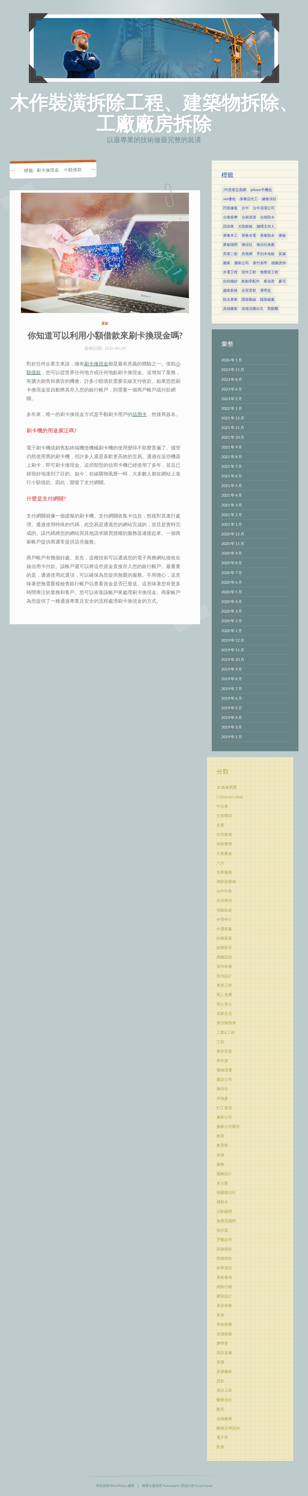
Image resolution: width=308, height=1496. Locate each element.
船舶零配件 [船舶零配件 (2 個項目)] (251, 281)
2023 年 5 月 (231, 398)
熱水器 (222, 1230)
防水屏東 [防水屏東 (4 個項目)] (230, 300)
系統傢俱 (224, 1277)
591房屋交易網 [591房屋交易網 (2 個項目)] (234, 190)
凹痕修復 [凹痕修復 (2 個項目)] (230, 208)
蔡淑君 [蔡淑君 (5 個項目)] (269, 281)
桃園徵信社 (226, 1192)
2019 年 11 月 (232, 649)
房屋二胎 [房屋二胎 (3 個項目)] (230, 254)
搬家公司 (224, 1117)
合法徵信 (224, 900)
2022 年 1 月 (231, 408)
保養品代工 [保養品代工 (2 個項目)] (249, 199)
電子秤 (222, 1437)
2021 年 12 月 (232, 418)
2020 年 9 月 (231, 553)
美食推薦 (224, 1324)
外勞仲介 (224, 919)
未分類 (222, 1183)
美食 (220, 1314)
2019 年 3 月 (231, 727)
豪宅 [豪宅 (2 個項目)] (282, 281)
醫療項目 (224, 1399)
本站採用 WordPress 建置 (115, 1485)
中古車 (222, 806)
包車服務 (224, 872)
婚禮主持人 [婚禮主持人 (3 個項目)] (266, 227)
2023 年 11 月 (232, 369)
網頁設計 (224, 1296)
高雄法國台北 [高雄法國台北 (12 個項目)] (252, 309)
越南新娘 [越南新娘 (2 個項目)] (230, 291)
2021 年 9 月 (231, 447)
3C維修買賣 (227, 787)
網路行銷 (224, 1286)
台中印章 (224, 891)
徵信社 (222, 1088)
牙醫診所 (224, 1239)
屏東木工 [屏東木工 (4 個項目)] (230, 236)
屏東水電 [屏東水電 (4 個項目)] (249, 236)
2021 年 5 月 (231, 485)
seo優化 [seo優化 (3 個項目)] (229, 199)
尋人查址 (224, 1004)
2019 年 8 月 (231, 678)
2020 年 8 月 (231, 562)
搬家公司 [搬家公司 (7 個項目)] (241, 263)
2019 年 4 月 (231, 717)
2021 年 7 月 (231, 466)
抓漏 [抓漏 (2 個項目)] (282, 254)
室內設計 (224, 975)
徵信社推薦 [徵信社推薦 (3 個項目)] (266, 245)
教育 (220, 1135)
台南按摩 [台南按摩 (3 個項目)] (230, 217)
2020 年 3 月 (231, 611)
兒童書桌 (224, 853)
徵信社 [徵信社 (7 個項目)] (247, 245)
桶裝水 (222, 1201)
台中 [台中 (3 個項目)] (245, 208)
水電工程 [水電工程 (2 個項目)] (230, 272)
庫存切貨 (224, 1051)
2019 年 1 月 (231, 736)
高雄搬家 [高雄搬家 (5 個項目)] (230, 309)
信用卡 (139, 414)
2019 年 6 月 (231, 698)
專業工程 (224, 985)
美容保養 (224, 1305)
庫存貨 (222, 1060)
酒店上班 (224, 1390)
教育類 (222, 1145)
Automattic (171, 1485)
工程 (220, 1041)
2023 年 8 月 (231, 379)
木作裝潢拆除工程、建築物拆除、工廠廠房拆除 (154, 112)
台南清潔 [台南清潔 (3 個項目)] (249, 217)
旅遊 (220, 1154)
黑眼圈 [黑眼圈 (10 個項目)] (272, 309)
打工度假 (224, 1107)
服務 (220, 1164)
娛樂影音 (224, 947)
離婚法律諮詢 (228, 1428)
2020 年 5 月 (231, 591)
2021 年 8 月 (231, 456)
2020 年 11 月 (232, 543)
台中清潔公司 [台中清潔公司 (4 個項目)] (264, 208)
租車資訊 (224, 1267)
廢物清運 (224, 1070)
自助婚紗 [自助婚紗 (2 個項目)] (230, 281)
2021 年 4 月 (231, 495)
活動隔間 (224, 1211)
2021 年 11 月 (232, 427)
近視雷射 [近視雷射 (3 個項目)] (249, 291)
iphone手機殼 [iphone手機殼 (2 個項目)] (261, 190)
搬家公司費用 (228, 1126)
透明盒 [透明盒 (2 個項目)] (265, 291)
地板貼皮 (224, 910)
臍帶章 (222, 1343)
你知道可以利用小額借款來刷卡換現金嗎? (105, 335)
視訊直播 (224, 1352)
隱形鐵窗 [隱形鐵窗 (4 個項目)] (267, 300)
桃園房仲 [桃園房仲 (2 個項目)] (278, 263)
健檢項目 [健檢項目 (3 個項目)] (269, 199)
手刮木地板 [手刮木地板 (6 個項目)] (266, 254)
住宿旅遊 (224, 834)
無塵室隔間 (226, 1220)
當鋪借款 (224, 1258)
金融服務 (224, 1418)
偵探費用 (224, 843)
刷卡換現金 (96, 363)
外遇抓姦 (224, 928)
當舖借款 (224, 1249)
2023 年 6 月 (231, 389)
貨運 (220, 1362)
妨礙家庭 (224, 938)
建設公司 (224, 1079)
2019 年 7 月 (231, 688)
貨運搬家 (224, 1371)
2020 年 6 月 (231, 582)
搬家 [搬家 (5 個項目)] (226, 263)
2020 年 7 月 (231, 572)
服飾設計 (224, 1173)
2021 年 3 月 (231, 505)
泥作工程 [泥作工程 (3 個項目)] (249, 272)
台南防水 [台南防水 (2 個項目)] (267, 217)
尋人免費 (224, 994)
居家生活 (224, 1013)
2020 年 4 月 (231, 601)
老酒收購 (224, 1333)
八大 (220, 862)
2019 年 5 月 (231, 707)
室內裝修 (224, 966)
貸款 (105, 323)
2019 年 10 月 (232, 659)
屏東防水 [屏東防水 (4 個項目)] (267, 236)
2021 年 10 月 (232, 437)
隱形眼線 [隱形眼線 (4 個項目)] (249, 300)
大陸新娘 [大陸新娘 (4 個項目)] (245, 227)
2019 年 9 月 (231, 669)
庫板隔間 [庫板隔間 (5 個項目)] (230, 245)
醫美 (220, 1409)
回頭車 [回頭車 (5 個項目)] (228, 227)
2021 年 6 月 (231, 475)
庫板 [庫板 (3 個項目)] (282, 236)
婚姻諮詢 (224, 956)
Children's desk (230, 796)
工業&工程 (226, 1032)
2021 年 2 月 (231, 514)
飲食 (220, 1446)
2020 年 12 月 (232, 533)
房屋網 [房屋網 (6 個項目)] (247, 254)
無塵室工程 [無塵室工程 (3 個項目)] (269, 272)
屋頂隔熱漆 (226, 1022)
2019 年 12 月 (232, 640)
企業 (220, 825)
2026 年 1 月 (231, 360)
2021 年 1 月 (231, 524)
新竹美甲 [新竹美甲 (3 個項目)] (260, 263)
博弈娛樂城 (226, 881)
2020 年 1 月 (231, 630)
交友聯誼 (224, 815)
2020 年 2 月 (231, 620)
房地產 (222, 1098)
